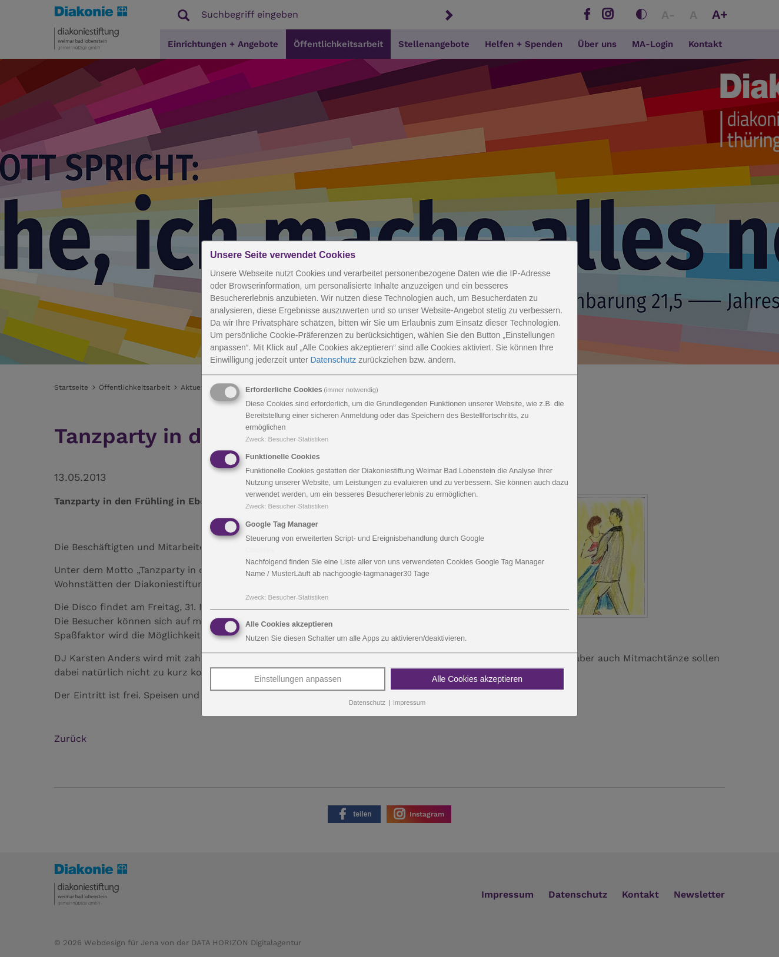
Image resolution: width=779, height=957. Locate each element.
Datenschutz (333, 359)
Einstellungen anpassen (298, 679)
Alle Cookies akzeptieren (477, 679)
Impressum (409, 702)
